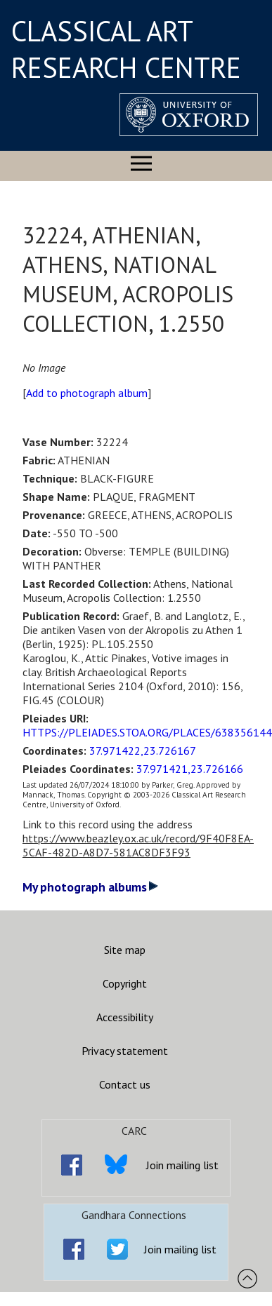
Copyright (125, 983)
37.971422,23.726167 (142, 750)
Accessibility (124, 1017)
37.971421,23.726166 (189, 769)
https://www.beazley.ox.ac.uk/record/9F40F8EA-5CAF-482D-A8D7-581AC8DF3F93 (138, 845)
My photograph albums (90, 887)
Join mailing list (182, 1165)
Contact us (124, 1084)
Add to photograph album (87, 393)
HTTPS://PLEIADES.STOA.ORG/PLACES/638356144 (147, 732)
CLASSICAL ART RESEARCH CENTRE (126, 49)
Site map (124, 950)
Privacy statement (125, 1051)
